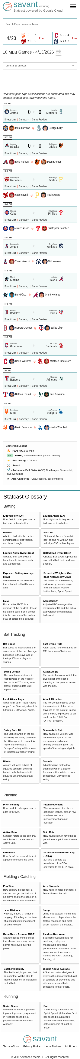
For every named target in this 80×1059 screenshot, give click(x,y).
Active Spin (10, 832)
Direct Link (10, 119)
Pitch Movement (53, 804)
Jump (46, 910)
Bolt (46, 1006)
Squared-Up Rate (53, 730)
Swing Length (12, 671)
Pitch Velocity (11, 804)
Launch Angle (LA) (54, 515)
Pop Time (8, 886)
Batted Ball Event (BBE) (57, 552)
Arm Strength (51, 886)
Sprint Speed (11, 1006)
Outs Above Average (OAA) (19, 934)
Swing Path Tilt (13, 730)
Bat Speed (9, 643)
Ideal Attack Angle (14, 699)
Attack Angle (50, 671)
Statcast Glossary (25, 496)
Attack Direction (52, 699)
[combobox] (40, 23)
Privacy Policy (32, 1046)
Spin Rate (48, 832)
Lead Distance (12, 910)
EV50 (6, 600)
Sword (16, 465)
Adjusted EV (50, 600)
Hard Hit (17, 450)
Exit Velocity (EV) (13, 515)
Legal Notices (53, 1046)
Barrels (7, 532)
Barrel (18, 455)
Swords (47, 761)
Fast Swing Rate (52, 643)
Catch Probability (14, 968)
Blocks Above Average (56, 968)
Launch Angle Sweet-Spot (18, 552)
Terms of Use (11, 1046)
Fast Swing (19, 460)
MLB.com (71, 1046)
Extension (9, 852)
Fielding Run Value (54, 934)
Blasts (7, 761)
